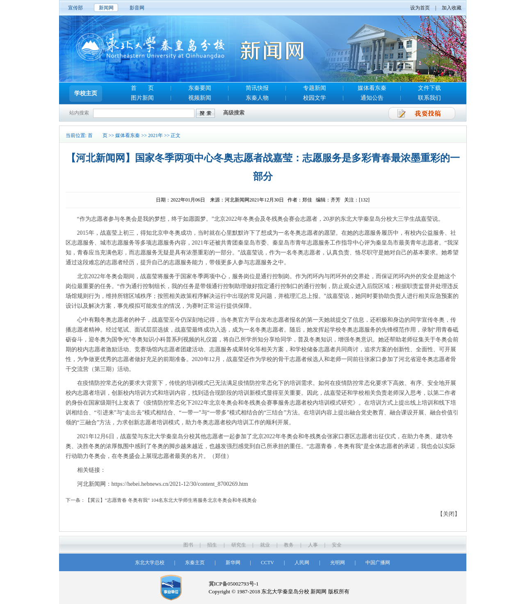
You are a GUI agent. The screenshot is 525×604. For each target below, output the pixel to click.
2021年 (155, 135)
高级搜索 (233, 113)
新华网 (233, 562)
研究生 (238, 545)
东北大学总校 (149, 562)
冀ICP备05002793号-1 (234, 584)
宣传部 (75, 8)
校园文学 (314, 98)
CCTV (267, 562)
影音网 (137, 8)
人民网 (301, 562)
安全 (337, 545)
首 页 (142, 88)
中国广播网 (377, 562)
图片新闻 (142, 98)
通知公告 (372, 98)
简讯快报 (257, 88)
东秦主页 (195, 562)
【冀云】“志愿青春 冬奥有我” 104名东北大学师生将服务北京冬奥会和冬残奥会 (171, 500)
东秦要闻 (199, 88)
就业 (265, 545)
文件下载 (429, 88)
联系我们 (429, 98)
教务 (289, 545)
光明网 (337, 562)
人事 (313, 545)
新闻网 (106, 8)
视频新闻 (199, 98)
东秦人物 (257, 98)
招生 (212, 545)
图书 (188, 545)
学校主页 (85, 93)
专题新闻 (314, 88)
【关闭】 (448, 514)
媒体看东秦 (372, 88)
